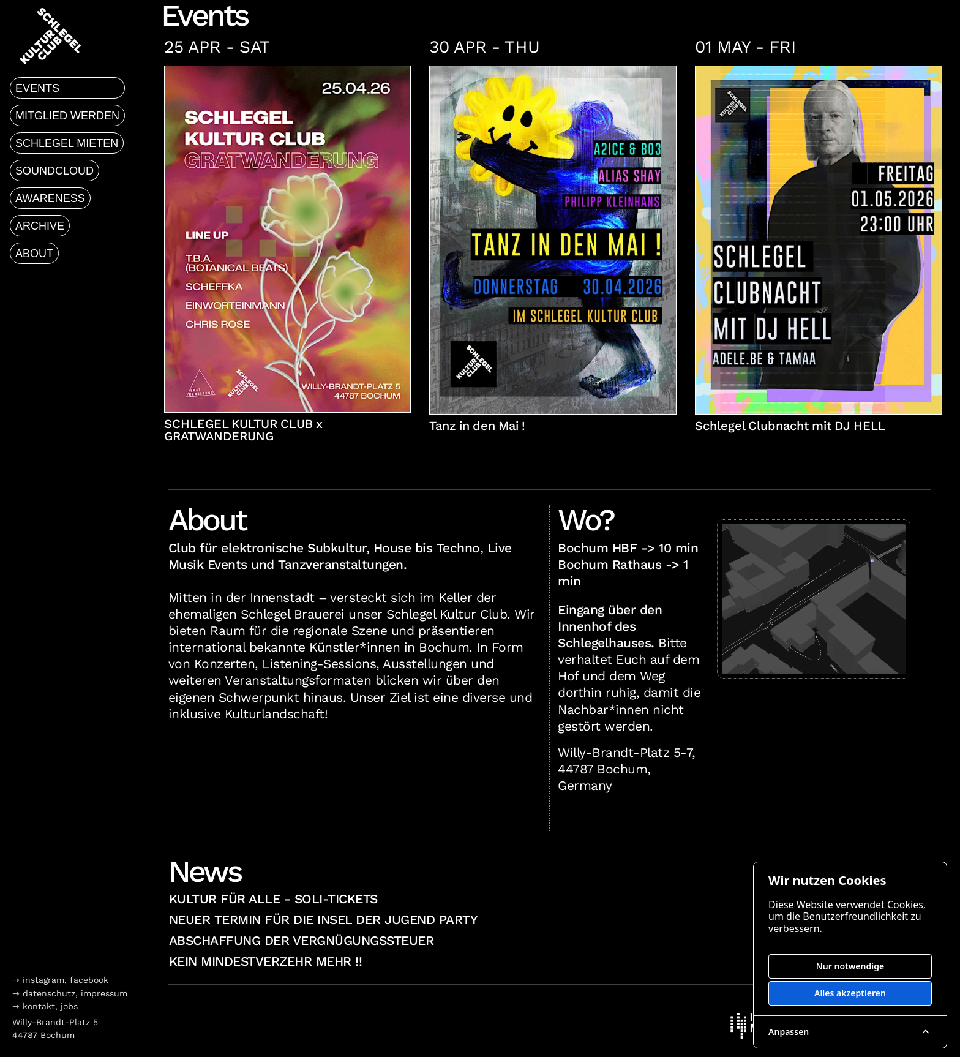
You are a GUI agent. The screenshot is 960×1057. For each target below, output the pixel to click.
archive (39, 226)
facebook (89, 980)
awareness (50, 198)
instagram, (46, 980)
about (34, 253)
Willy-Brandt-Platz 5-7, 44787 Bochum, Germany (627, 769)
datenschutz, (50, 993)
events (37, 88)
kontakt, (40, 1006)
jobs (69, 1006)
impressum (104, 993)
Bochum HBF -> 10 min (628, 548)
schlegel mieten (66, 143)
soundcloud (54, 171)
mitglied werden (67, 116)
